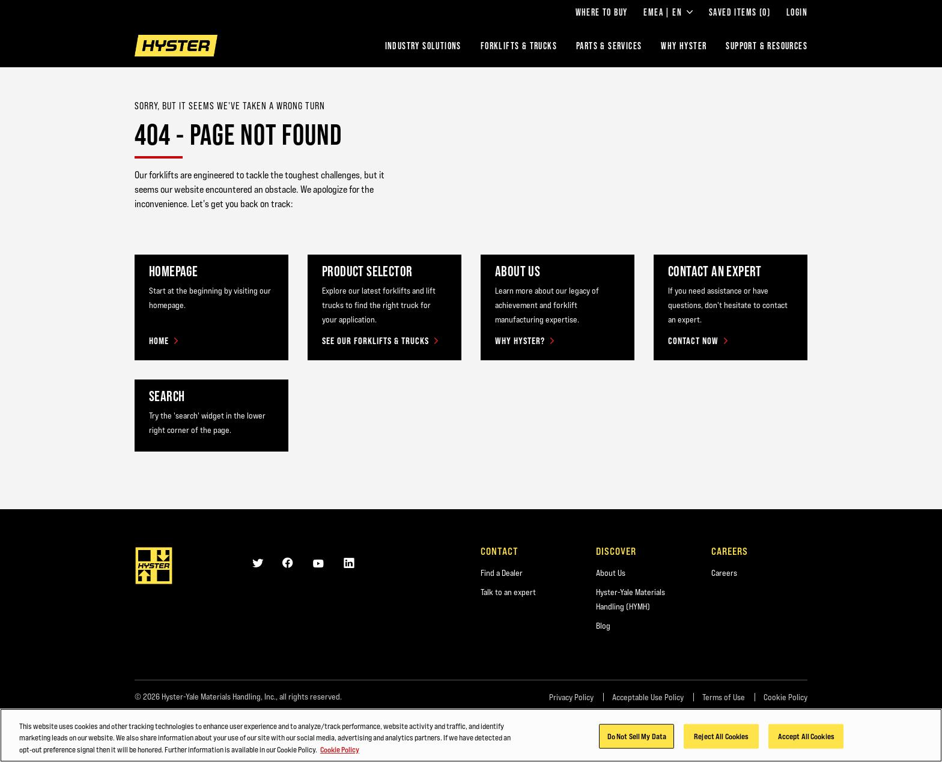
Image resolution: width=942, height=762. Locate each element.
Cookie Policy (785, 697)
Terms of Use (723, 697)
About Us (610, 573)
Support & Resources (766, 45)
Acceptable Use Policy (648, 697)
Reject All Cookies (721, 740)
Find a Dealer (502, 573)
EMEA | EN (668, 12)
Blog (603, 625)
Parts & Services (609, 45)
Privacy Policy (571, 697)
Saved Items (739, 12)
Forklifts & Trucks (519, 45)
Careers (724, 573)
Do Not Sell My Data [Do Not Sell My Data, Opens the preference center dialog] (636, 740)
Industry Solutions (423, 45)
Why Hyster (683, 45)
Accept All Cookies (806, 740)
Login (796, 12)
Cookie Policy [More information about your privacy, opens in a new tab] (339, 754)
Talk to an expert (508, 592)
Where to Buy (602, 12)
